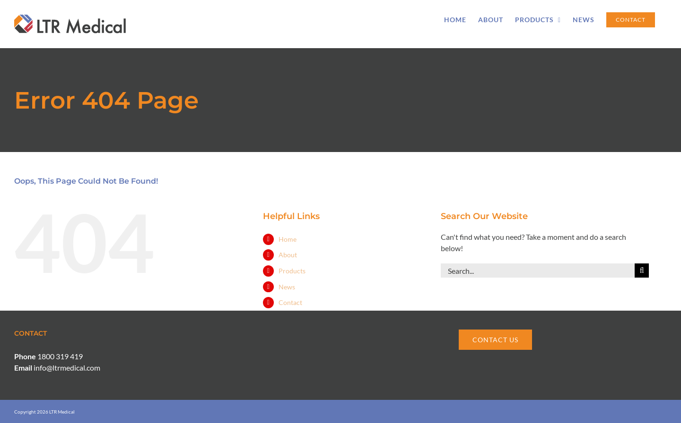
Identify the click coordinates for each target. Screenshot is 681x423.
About (288, 255)
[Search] (642, 270)
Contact (290, 302)
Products (292, 271)
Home (288, 239)
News (287, 287)
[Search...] (538, 270)
